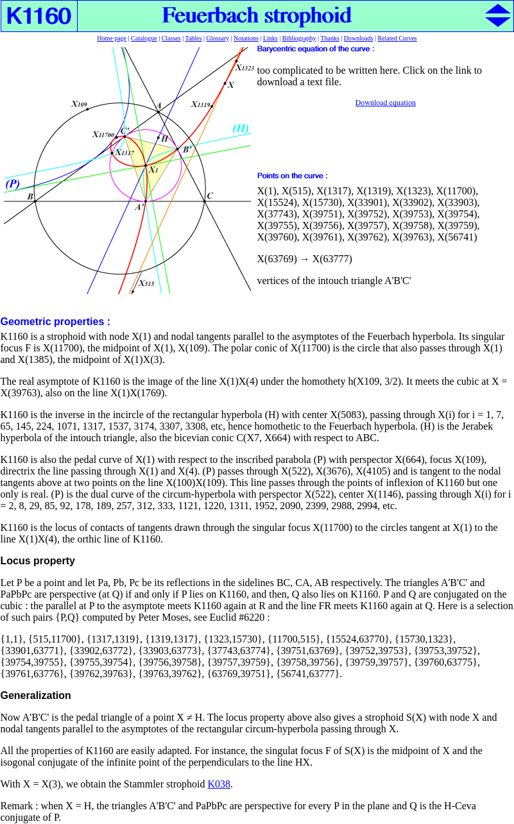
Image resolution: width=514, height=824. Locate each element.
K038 (219, 783)
